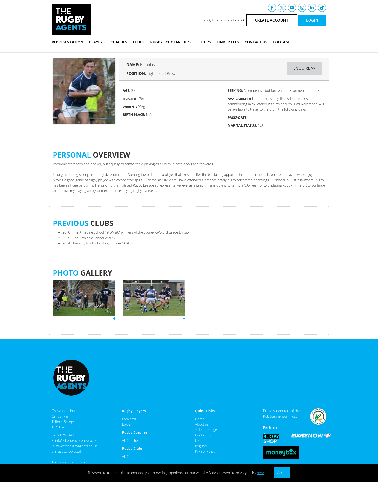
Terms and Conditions (68, 462)
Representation (67, 42)
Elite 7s (203, 42)
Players (97, 42)
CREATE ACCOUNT (271, 20)
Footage (281, 42)
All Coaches (131, 440)
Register (201, 446)
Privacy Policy (205, 451)
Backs (126, 424)
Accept (282, 472)
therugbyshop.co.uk (66, 451)
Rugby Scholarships (170, 42)
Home (199, 419)
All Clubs (128, 456)
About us (202, 424)
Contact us (203, 435)
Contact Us (256, 42)
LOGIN (312, 20)
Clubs (138, 42)
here (260, 472)
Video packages (206, 429)
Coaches (118, 42)
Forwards (129, 419)
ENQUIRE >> (304, 68)
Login (199, 440)
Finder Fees (228, 42)
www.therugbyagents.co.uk (76, 446)
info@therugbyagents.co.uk (224, 20)
